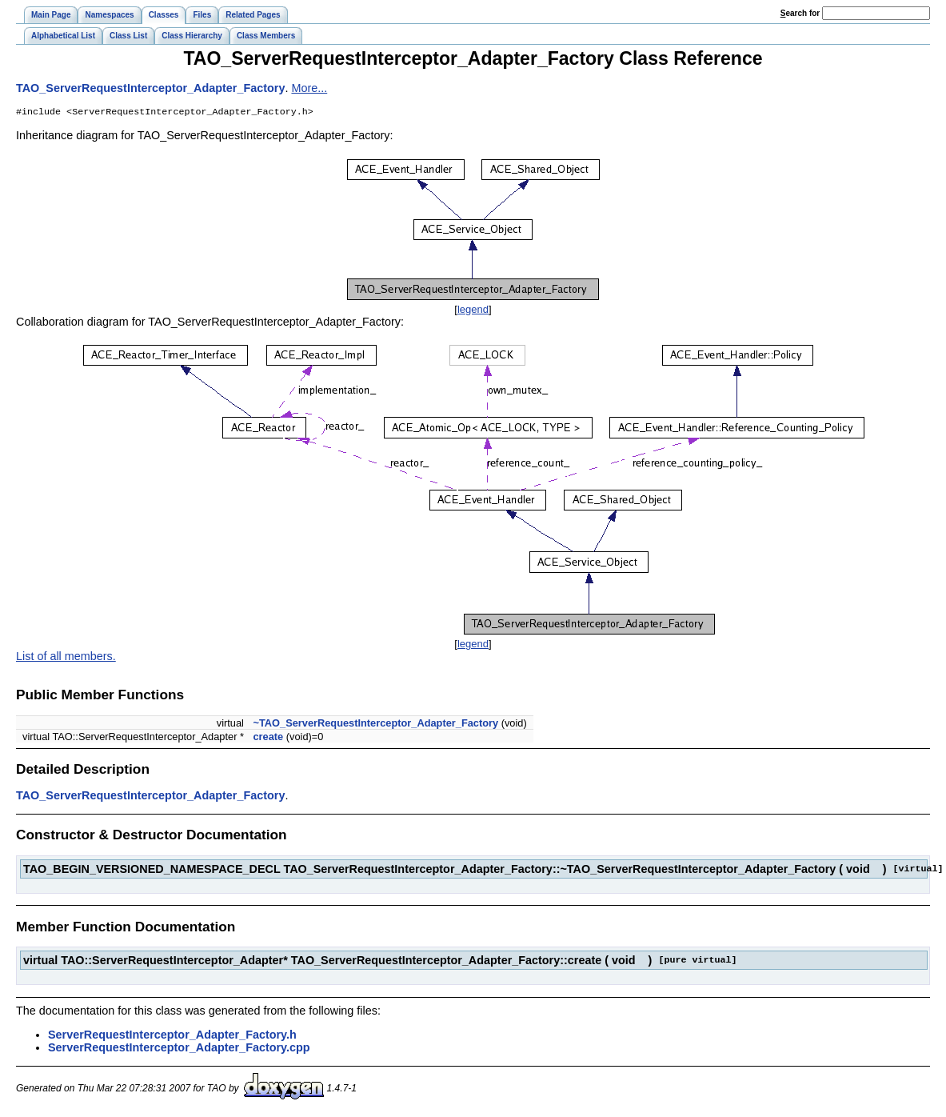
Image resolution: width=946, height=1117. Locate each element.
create (268, 738)
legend (473, 311)
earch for (800, 13)
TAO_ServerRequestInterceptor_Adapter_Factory (150, 88)
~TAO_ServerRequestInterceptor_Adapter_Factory (375, 725)
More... (309, 88)
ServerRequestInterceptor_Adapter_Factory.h (172, 1036)
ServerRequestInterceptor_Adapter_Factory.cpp (179, 1049)
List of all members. (66, 657)
